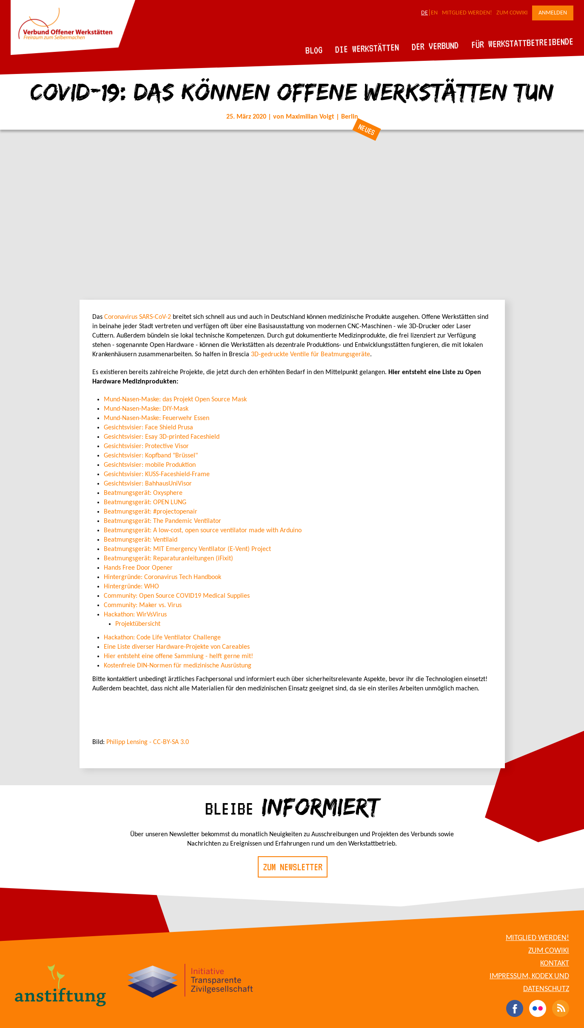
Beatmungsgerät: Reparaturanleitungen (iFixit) (168, 558)
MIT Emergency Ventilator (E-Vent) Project (187, 549)
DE (424, 13)
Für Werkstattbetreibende (522, 42)
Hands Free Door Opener (138, 568)
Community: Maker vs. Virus (143, 605)
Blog (314, 50)
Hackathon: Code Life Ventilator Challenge (162, 637)
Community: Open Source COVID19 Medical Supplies (177, 596)
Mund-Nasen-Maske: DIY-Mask (146, 409)
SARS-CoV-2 (155, 317)
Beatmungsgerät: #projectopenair (150, 511)
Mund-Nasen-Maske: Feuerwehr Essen (156, 418)
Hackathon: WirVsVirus (135, 614)
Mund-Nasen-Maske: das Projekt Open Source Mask (175, 399)
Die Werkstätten (367, 48)
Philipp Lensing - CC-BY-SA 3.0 (147, 742)
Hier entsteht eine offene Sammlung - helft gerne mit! (178, 656)
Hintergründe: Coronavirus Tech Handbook (162, 577)
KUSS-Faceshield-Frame (176, 474)
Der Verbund (435, 46)
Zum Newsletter (292, 866)
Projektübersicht (137, 624)
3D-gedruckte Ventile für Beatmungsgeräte (310, 354)
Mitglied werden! (467, 13)
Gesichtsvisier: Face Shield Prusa (148, 427)
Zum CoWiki (512, 13)
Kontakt (554, 964)
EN (434, 13)
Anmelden (552, 13)
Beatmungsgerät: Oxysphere (143, 493)
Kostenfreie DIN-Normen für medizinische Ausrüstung (177, 665)
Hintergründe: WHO (131, 586)
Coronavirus (120, 317)
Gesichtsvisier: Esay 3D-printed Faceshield (161, 437)
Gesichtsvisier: (123, 455)
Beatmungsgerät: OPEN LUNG (145, 502)
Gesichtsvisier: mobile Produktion (150, 465)
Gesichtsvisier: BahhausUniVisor (148, 483)
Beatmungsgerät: (127, 521)
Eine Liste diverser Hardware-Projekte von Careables (177, 647)
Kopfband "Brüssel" (170, 455)
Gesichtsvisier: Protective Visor (146, 446)
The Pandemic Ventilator (186, 521)
